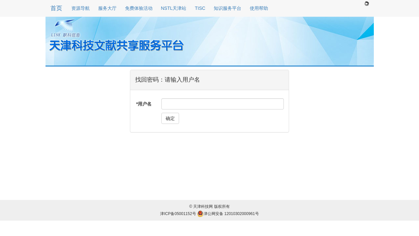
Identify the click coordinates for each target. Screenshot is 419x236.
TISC (200, 8)
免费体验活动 (139, 8)
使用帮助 (259, 8)
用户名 (145, 104)
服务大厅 (107, 8)
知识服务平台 (227, 8)
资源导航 (80, 8)
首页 (56, 8)
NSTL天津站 (174, 8)
